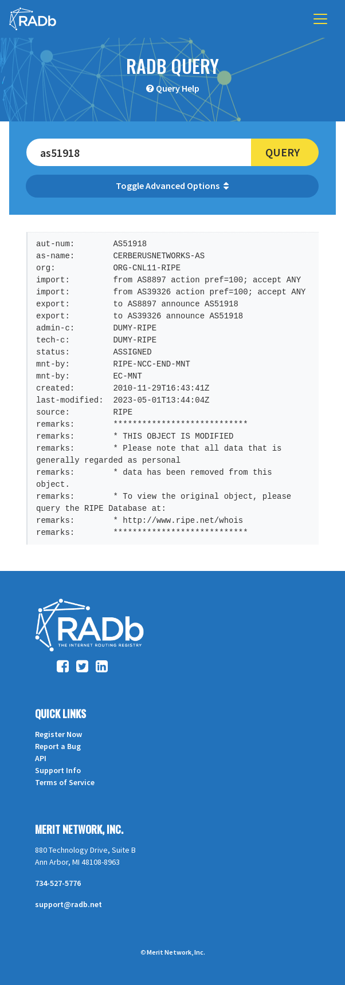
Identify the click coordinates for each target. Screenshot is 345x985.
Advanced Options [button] (187, 185)
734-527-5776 (58, 883)
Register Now (58, 734)
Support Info (58, 770)
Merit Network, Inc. (79, 829)
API (40, 758)
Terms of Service (65, 782)
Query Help (177, 88)
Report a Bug (58, 746)
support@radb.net (68, 904)
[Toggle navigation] (320, 19)
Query (282, 152)
